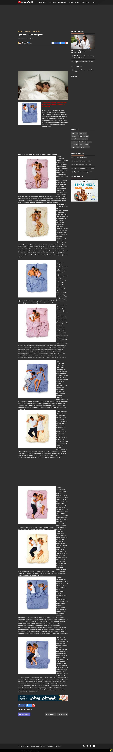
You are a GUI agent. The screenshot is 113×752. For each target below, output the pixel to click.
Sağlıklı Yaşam (52, 2)
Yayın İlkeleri (58, 746)
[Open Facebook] (84, 746)
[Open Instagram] (90, 746)
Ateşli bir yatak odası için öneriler (83, 161)
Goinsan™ (37, 751)
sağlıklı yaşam (30, 709)
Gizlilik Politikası (40, 746)
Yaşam (81, 144)
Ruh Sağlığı (75, 144)
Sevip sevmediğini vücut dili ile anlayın (84, 168)
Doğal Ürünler (75, 139)
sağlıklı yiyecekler (85, 147)
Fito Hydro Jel (78, 66)
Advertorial (75, 133)
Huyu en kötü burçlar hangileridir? (83, 172)
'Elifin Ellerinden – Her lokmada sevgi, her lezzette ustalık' (84, 56)
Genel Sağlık (23, 709)
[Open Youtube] (94, 746)
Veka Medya (26, 42)
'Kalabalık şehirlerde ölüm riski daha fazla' (83, 62)
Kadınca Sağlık (62, 2)
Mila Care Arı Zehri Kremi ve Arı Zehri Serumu (84, 70)
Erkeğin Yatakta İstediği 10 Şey (82, 164)
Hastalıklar (74, 141)
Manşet (89, 141)
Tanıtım (33, 746)
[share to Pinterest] (66, 43)
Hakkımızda (50, 746)
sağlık (86, 144)
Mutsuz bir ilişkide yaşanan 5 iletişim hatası (81, 51)
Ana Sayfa (21, 746)
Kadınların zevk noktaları (80, 157)
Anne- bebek (83, 133)
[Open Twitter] (87, 746)
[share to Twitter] (62, 43)
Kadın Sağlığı (42, 2)
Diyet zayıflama (84, 136)
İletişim (27, 746)
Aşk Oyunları (75, 136)
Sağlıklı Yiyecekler (74, 2)
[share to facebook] (55, 43)
